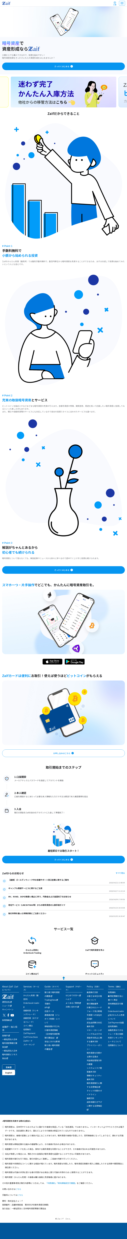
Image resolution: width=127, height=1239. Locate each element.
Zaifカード (28, 1040)
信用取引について (115, 1045)
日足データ (49, 1011)
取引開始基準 (92, 1003)
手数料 (47, 1003)
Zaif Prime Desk (30, 1037)
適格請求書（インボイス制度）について (52, 1019)
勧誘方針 (90, 1098)
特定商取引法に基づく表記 (115, 998)
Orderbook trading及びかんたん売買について (116, 1015)
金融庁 (6, 1035)
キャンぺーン (7, 1009)
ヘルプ (68, 999)
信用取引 (27, 1029)
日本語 (8, 1067)
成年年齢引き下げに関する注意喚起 (94, 1105)
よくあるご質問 (73, 1003)
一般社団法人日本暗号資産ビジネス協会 (9, 1054)
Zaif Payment (29, 1033)
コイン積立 (28, 1025)
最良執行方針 (92, 992)
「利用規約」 (51, 1183)
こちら (18, 1189)
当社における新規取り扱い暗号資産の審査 (52, 1045)
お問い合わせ (72, 1006)
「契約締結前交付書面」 (67, 1183)
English (8, 1072)
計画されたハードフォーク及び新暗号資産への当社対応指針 (94, 1013)
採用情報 (7, 1020)
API (47, 1007)
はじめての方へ (73, 995)
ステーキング (29, 1044)
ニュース (7, 1005)
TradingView (51, 999)
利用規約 (112, 992)
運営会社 (7, 1001)
